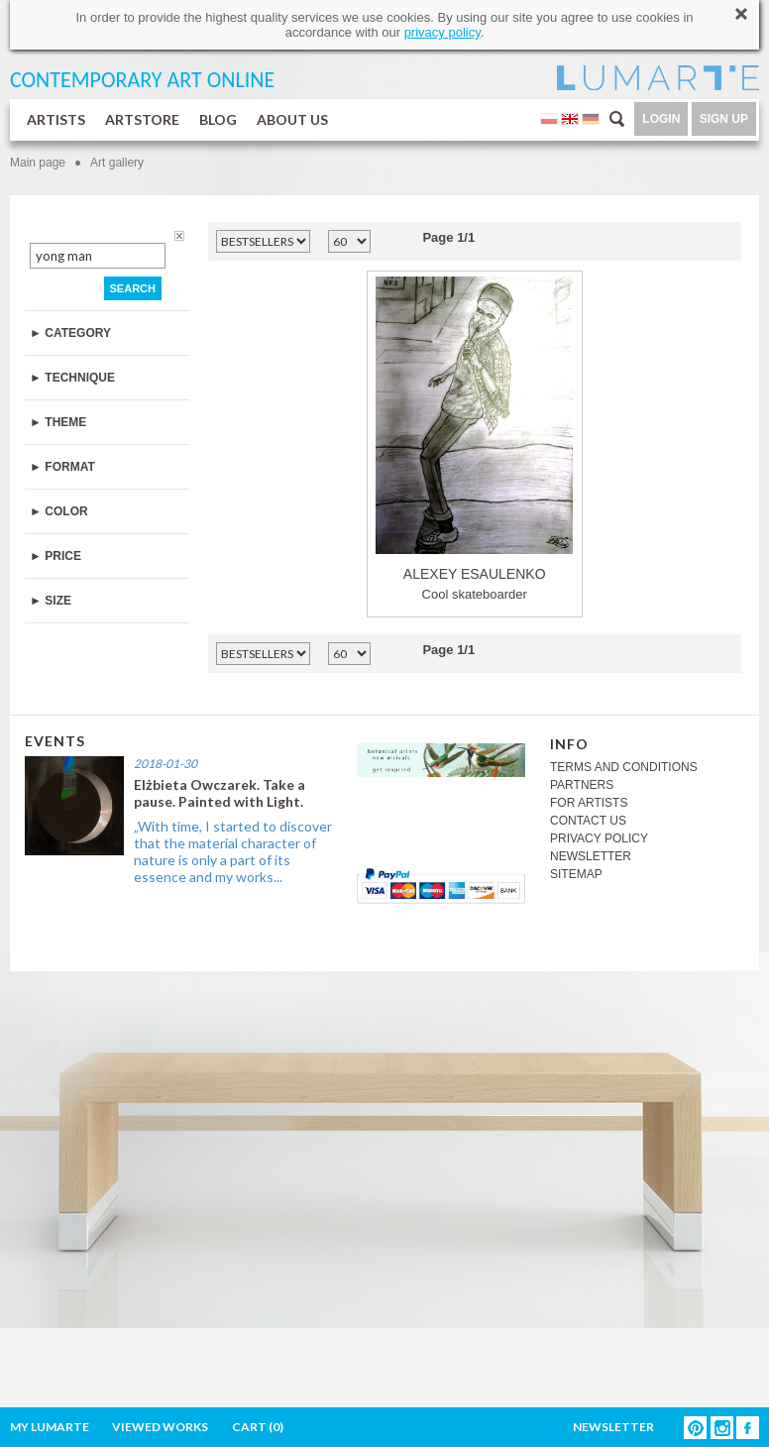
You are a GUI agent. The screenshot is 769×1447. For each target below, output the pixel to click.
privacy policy (442, 32)
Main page (37, 162)
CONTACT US (588, 821)
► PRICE (55, 556)
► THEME (58, 422)
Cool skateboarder (475, 439)
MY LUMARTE (49, 1426)
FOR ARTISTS (588, 803)
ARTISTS (56, 119)
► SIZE (50, 601)
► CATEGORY (70, 333)
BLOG (218, 119)
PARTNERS (581, 785)
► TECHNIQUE (72, 378)
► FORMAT (62, 467)
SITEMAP (576, 874)
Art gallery (117, 162)
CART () (257, 1426)
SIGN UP (724, 119)
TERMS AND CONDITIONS (624, 767)
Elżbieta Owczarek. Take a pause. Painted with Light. (219, 793)
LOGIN (661, 119)
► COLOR (59, 511)
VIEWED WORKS (160, 1426)
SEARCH (133, 288)
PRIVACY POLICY (599, 838)
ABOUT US (292, 119)
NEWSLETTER (590, 856)
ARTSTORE (142, 119)
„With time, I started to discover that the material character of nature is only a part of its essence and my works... (233, 851)
